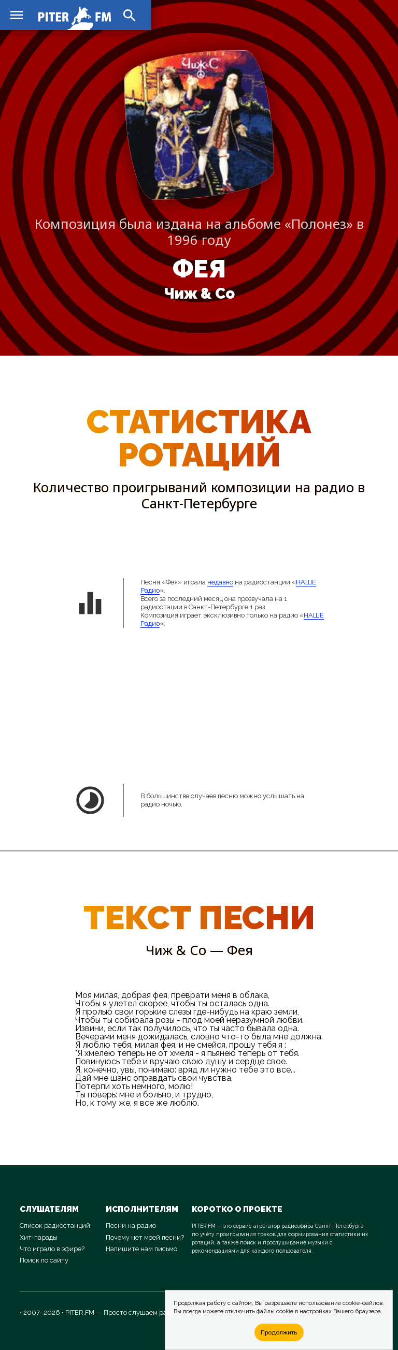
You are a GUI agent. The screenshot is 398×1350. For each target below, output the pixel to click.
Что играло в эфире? (52, 1249)
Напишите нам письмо (141, 1249)
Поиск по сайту (44, 1260)
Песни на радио (131, 1225)
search (129, 15)
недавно (220, 582)
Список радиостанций (55, 1225)
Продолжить (279, 1332)
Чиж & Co (199, 293)
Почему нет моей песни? (145, 1237)
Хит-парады (39, 1237)
